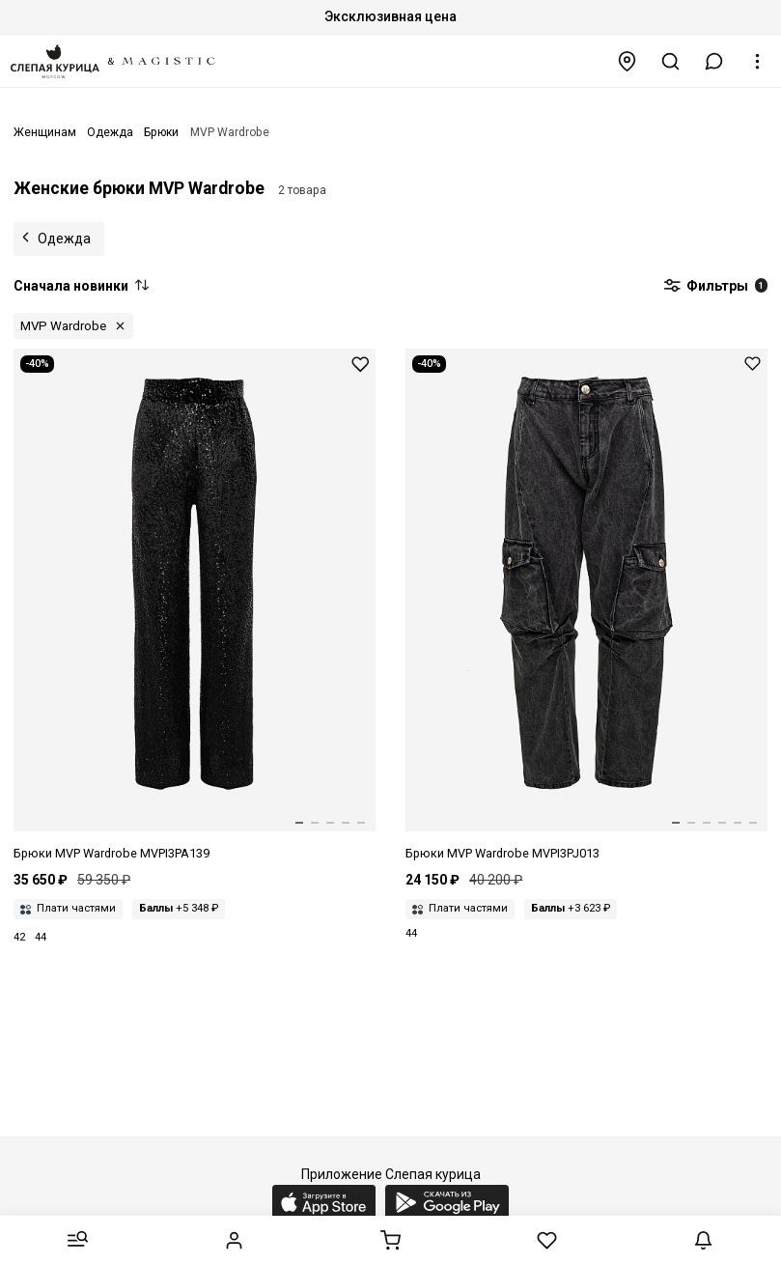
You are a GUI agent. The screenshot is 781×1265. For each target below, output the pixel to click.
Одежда (64, 238)
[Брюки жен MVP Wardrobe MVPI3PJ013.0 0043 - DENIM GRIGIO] (586, 606)
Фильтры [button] (715, 286)
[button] (714, 61)
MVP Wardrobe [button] (63, 326)
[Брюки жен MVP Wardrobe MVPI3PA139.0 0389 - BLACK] (195, 606)
